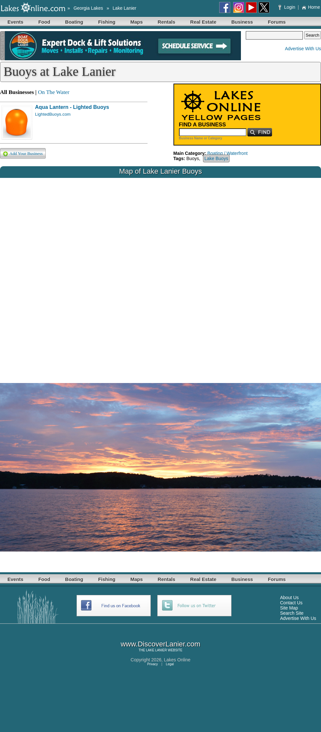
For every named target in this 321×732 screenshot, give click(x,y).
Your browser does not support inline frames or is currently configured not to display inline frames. (160, 275)
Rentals (166, 22)
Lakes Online (177, 659)
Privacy (152, 664)
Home (311, 7)
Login (287, 7)
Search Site (291, 613)
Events (15, 22)
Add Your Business (23, 154)
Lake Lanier (124, 8)
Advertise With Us (303, 48)
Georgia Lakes (88, 8)
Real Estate (203, 22)
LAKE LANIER (156, 650)
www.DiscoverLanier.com (160, 644)
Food (44, 22)
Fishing (106, 22)
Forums (277, 22)
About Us (289, 597)
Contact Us (291, 602)
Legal (170, 664)
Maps (136, 22)
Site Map (289, 607)
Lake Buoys (216, 158)
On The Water (53, 92)
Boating (74, 22)
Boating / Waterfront (228, 153)
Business (242, 22)
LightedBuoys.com (53, 114)
